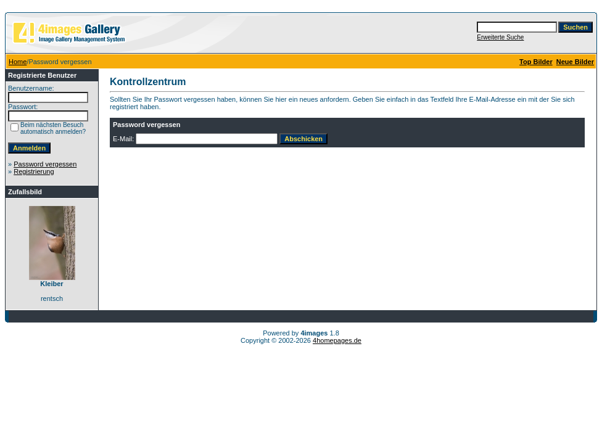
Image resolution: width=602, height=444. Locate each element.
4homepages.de (337, 340)
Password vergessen (45, 164)
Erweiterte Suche (500, 37)
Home (18, 61)
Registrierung (34, 171)
